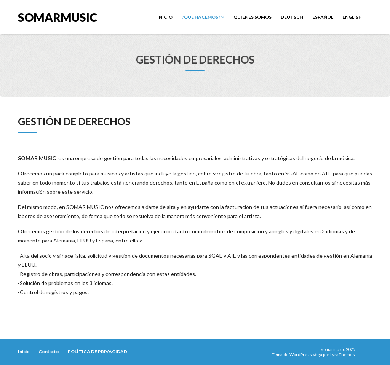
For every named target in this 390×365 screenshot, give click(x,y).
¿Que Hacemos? (203, 17)
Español (322, 17)
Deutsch (292, 17)
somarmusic (57, 16)
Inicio (165, 17)
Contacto (48, 351)
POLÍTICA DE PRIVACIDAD (97, 351)
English (352, 17)
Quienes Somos (252, 17)
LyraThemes (342, 354)
